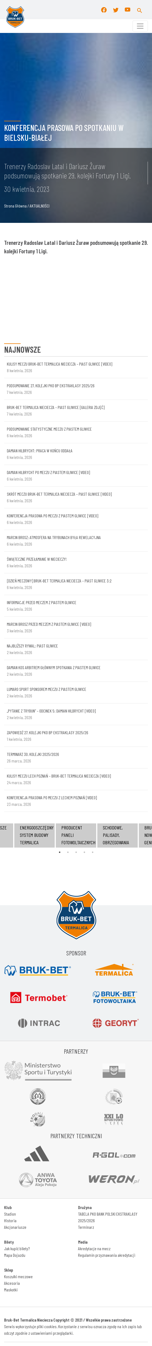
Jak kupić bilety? (17, 1248)
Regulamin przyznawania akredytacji (106, 1255)
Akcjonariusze (15, 1227)
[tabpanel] (76, 835)
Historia (10, 1220)
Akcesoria (12, 1283)
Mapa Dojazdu (14, 1255)
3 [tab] (76, 852)
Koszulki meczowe (18, 1276)
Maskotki (11, 1289)
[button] (139, 9)
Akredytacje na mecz (94, 1248)
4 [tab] (84, 852)
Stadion (10, 1213)
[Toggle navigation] (140, 26)
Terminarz (86, 1227)
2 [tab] (68, 852)
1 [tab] (59, 852)
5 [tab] (92, 852)
